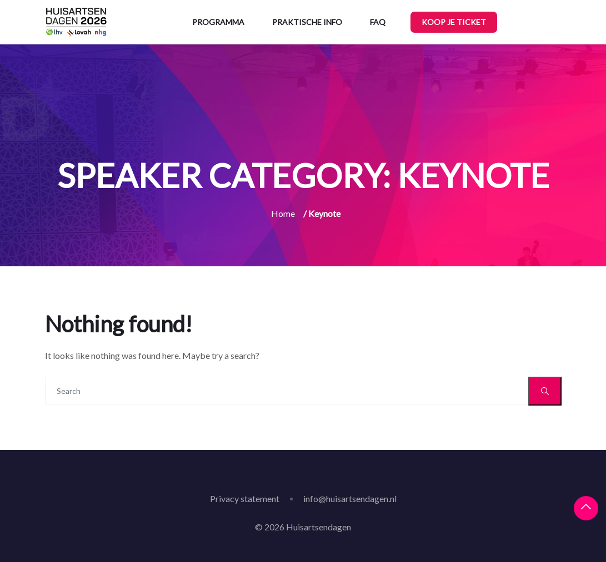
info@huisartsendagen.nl (350, 498)
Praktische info (307, 22)
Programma (218, 22)
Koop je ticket (454, 22)
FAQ (377, 22)
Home (283, 213)
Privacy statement (244, 498)
